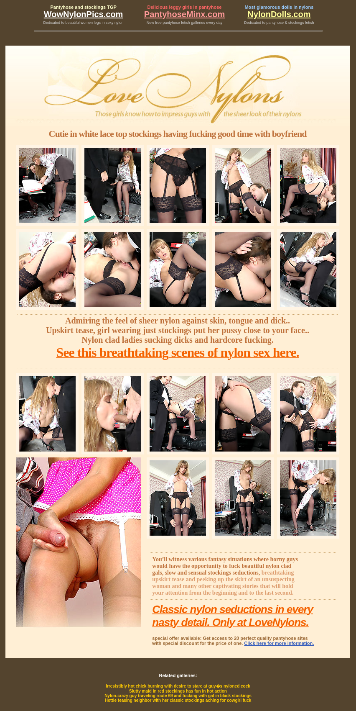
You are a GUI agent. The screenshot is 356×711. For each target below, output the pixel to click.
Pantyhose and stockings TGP (83, 7)
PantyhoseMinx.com (184, 14)
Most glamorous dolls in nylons (278, 7)
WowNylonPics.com (83, 14)
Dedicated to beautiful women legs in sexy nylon (83, 23)
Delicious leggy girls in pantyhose (184, 7)
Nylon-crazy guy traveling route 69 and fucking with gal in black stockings (178, 695)
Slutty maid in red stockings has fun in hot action (178, 691)
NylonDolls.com (278, 14)
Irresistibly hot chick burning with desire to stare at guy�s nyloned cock (178, 686)
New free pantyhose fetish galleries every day (185, 23)
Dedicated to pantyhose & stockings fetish (279, 23)
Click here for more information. (279, 643)
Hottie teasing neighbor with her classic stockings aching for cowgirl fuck (178, 700)
